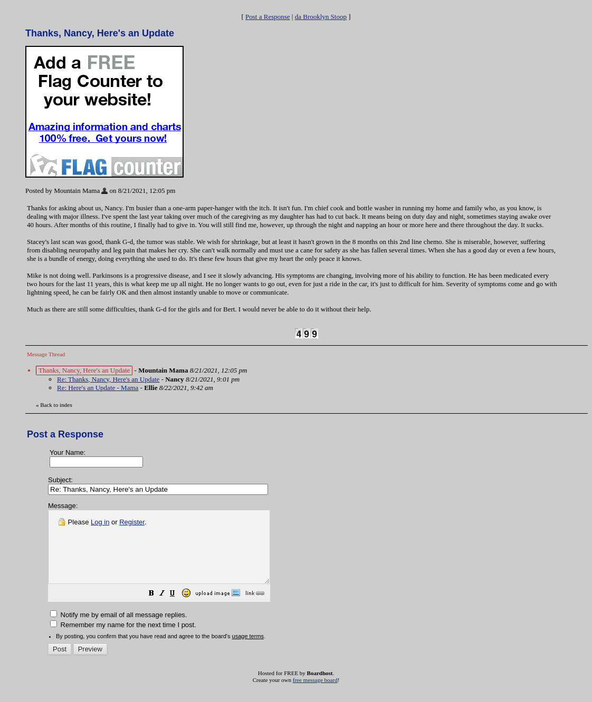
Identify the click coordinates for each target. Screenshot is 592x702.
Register (132, 522)
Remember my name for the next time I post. (123, 639)
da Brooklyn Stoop (321, 17)
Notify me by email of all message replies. (118, 629)
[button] (178, 609)
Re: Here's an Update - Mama (97, 388)
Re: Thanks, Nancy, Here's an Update (108, 379)
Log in (100, 522)
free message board (315, 694)
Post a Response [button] (267, 17)
